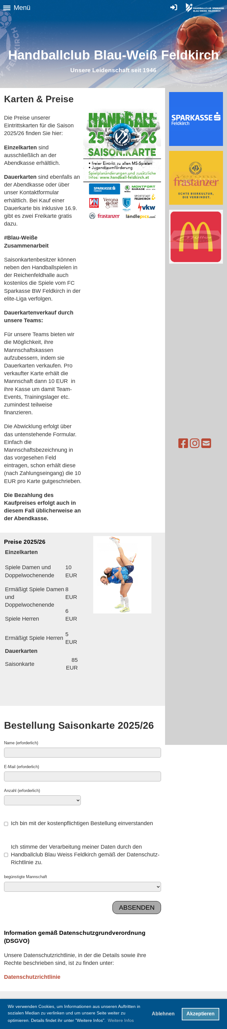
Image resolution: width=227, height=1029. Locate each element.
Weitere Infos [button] (121, 1020)
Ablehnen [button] (163, 1014)
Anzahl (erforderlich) (22, 790)
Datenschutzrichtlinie (32, 977)
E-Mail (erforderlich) (21, 766)
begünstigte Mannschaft (25, 876)
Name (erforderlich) (21, 742)
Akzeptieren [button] (200, 1014)
